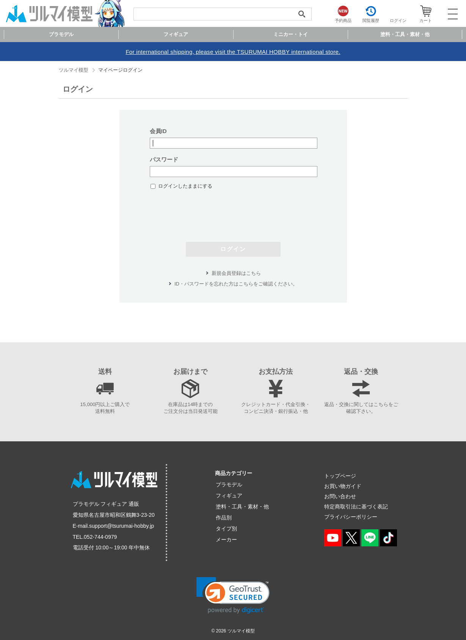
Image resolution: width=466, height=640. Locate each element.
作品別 (224, 518)
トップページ (340, 476)
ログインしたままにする (185, 186)
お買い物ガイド (342, 486)
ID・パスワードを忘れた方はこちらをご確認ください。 (236, 284)
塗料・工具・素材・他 (242, 507)
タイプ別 (226, 528)
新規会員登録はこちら (236, 273)
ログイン (233, 249)
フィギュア (229, 496)
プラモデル (229, 485)
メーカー (226, 539)
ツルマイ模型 (73, 70)
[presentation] (233, 212)
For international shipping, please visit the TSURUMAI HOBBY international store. (233, 52)
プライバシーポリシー (350, 517)
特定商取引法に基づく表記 (356, 507)
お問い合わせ (340, 496)
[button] (233, 595)
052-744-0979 (100, 537)
